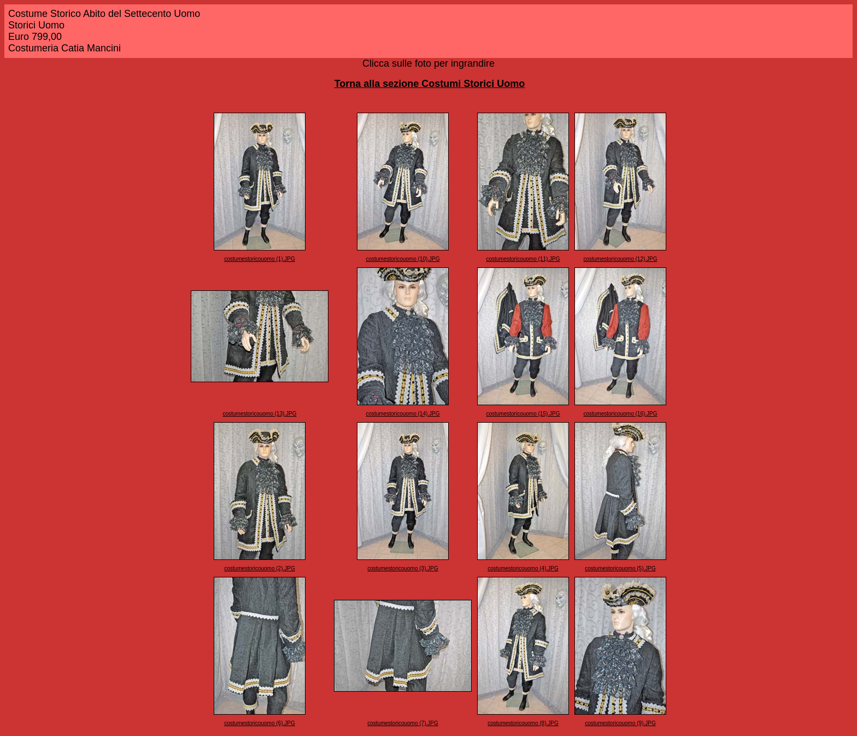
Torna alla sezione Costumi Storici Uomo (429, 83)
